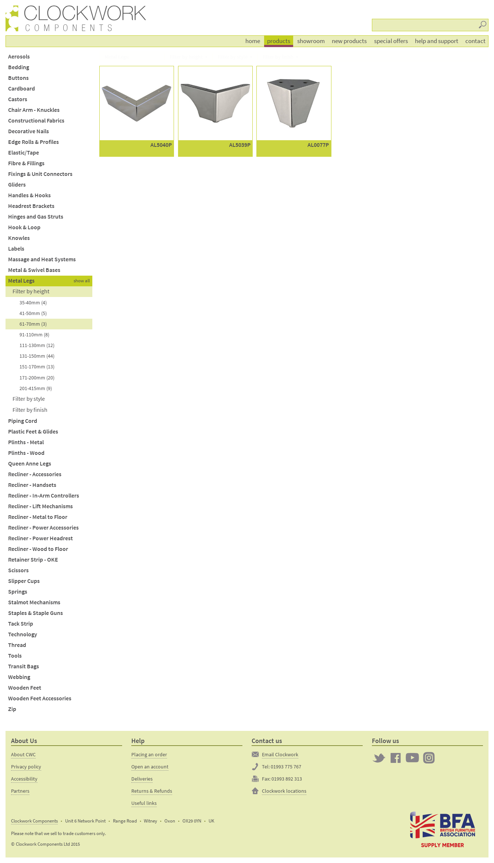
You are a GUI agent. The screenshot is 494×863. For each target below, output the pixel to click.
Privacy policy (26, 766)
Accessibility (24, 778)
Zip (12, 709)
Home (252, 41)
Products (278, 41)
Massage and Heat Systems (42, 259)
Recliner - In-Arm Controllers (43, 495)
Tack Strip (20, 623)
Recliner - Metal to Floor (37, 517)
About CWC (23, 754)
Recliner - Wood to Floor (38, 549)
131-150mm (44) (36, 356)
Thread (17, 645)
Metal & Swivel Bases (34, 270)
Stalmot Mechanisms (34, 602)
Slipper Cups (24, 581)
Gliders (17, 184)
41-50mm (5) (33, 313)
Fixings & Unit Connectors (40, 174)
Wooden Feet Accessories (39, 698)
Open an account (149, 766)
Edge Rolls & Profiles (33, 142)
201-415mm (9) (35, 388)
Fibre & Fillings (26, 163)
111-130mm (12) (36, 345)
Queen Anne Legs (29, 463)
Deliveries (142, 778)
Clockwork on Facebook (396, 758)
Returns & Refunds (151, 791)
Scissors (18, 570)
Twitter (379, 758)
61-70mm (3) (33, 324)
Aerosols (19, 56)
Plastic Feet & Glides (33, 431)
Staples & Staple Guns (35, 613)
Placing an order (149, 754)
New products (349, 41)
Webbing (19, 677)
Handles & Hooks (29, 195)
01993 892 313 (286, 778)
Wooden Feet (24, 688)
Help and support (436, 41)
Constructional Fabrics (36, 120)
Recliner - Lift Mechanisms (40, 506)
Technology (22, 634)
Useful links (144, 803)
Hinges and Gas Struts (35, 216)
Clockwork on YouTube (412, 758)
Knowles (19, 238)
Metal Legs (21, 280)
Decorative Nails (28, 131)
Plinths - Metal (26, 442)
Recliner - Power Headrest (40, 538)
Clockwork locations (284, 791)
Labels (16, 248)
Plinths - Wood (26, 453)
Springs (17, 591)
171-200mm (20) (36, 377)
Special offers (391, 41)
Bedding (18, 67)
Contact (475, 41)
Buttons (18, 78)
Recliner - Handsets (32, 485)
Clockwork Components (34, 821)
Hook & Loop (24, 227)
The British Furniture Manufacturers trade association (442, 828)
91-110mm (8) (34, 334)
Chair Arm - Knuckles (34, 110)
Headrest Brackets (31, 206)
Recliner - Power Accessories (43, 527)
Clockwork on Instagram (429, 758)
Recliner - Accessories (34, 474)
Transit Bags (23, 666)
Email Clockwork (280, 754)
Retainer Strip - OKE (33, 559)
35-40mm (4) (33, 302)
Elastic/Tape (23, 152)
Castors (17, 99)
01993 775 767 (286, 766)
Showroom (311, 41)
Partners (20, 791)
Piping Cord (22, 421)
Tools (15, 655)
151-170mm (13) (36, 366)
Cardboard (21, 88)
